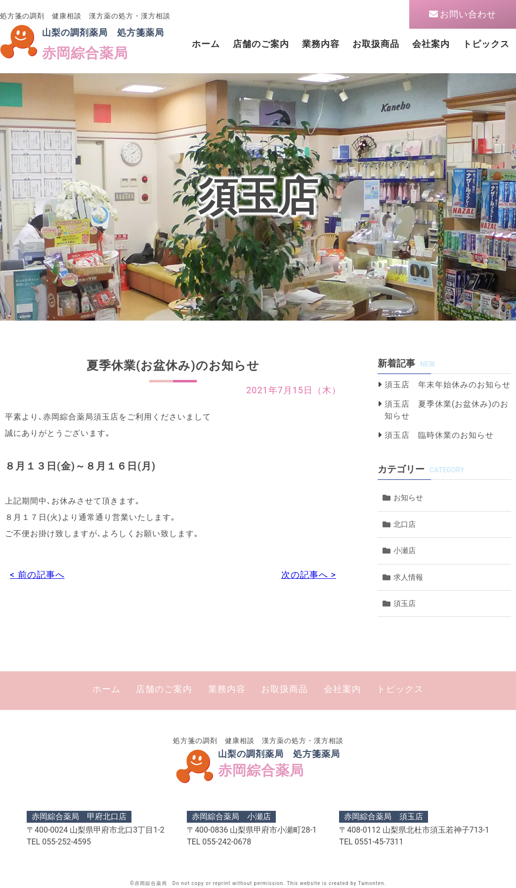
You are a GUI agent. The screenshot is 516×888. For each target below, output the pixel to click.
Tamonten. (372, 883)
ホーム (206, 44)
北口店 (404, 524)
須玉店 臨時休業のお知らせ (439, 435)
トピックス (486, 44)
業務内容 (321, 44)
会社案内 (431, 44)
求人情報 (408, 577)
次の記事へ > (308, 574)
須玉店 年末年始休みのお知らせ (448, 384)
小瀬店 (404, 550)
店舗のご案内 (261, 44)
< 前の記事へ (37, 574)
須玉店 (404, 603)
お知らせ (408, 497)
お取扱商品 (375, 44)
